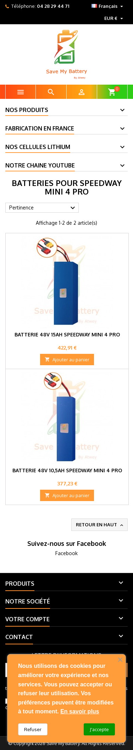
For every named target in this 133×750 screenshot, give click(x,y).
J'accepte (99, 729)
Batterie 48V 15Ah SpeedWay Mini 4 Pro (67, 334)
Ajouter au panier (67, 359)
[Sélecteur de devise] (114, 18)
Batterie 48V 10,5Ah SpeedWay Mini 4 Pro (67, 470)
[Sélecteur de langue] (108, 6)
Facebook (66, 553)
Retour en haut (100, 525)
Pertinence (43, 208)
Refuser (32, 729)
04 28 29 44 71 (53, 6)
